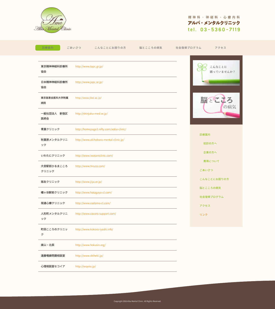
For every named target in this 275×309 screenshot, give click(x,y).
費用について (211, 161)
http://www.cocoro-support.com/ (95, 213)
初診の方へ (210, 143)
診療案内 (47, 47)
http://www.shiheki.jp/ (89, 255)
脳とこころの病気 (150, 47)
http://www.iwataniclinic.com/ (94, 155)
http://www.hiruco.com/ (90, 166)
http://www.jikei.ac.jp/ (88, 97)
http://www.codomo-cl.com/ (92, 203)
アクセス (220, 47)
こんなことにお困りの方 (110, 47)
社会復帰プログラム (188, 47)
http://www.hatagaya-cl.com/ (93, 192)
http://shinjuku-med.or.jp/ (91, 113)
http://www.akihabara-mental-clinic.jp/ (99, 140)
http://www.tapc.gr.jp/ (89, 66)
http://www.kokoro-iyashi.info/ (94, 229)
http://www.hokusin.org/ (90, 245)
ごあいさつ (74, 47)
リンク (204, 214)
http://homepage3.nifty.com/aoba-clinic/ (100, 129)
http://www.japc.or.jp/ (89, 82)
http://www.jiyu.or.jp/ (88, 182)
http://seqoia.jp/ (85, 266)
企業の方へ (210, 152)
